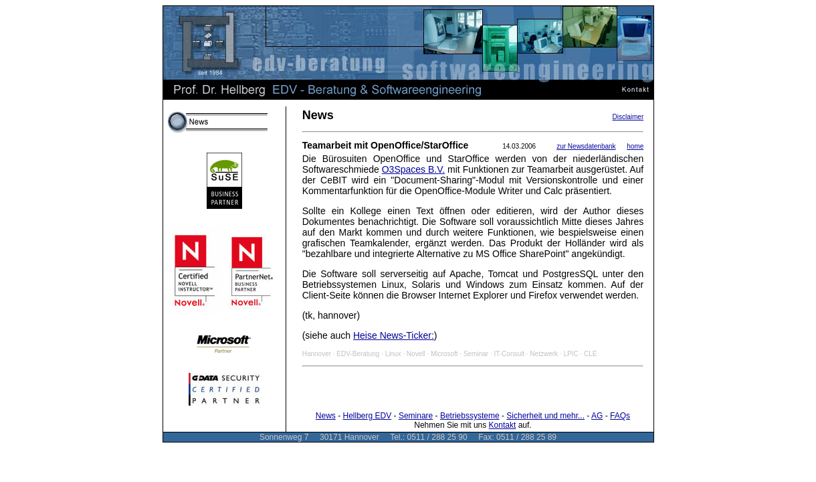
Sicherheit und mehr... (545, 415)
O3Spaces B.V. (413, 169)
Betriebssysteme (470, 415)
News (326, 415)
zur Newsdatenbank (585, 146)
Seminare (416, 415)
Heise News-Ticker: (393, 335)
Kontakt (502, 425)
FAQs (620, 415)
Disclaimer (628, 116)
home (635, 146)
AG (597, 415)
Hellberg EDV (367, 415)
